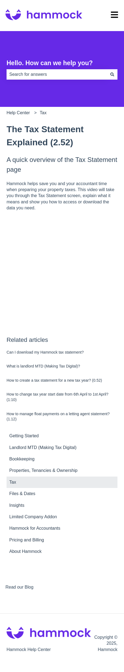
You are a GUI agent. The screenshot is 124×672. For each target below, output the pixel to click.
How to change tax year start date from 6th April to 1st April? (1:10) (57, 397)
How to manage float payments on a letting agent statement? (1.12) (58, 416)
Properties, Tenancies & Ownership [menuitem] (43, 470)
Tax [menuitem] (12, 482)
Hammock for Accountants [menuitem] (34, 528)
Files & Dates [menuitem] (22, 493)
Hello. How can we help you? (50, 63)
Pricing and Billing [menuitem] (26, 540)
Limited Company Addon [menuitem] (33, 516)
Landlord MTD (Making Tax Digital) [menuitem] (42, 447)
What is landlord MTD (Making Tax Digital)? (43, 366)
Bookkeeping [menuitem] (22, 459)
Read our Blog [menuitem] (19, 587)
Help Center (18, 112)
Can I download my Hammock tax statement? (45, 352)
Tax (43, 112)
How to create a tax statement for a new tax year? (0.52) (54, 380)
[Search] (112, 74)
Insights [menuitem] (16, 505)
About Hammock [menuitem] (25, 551)
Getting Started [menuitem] (24, 435)
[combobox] (57, 74)
